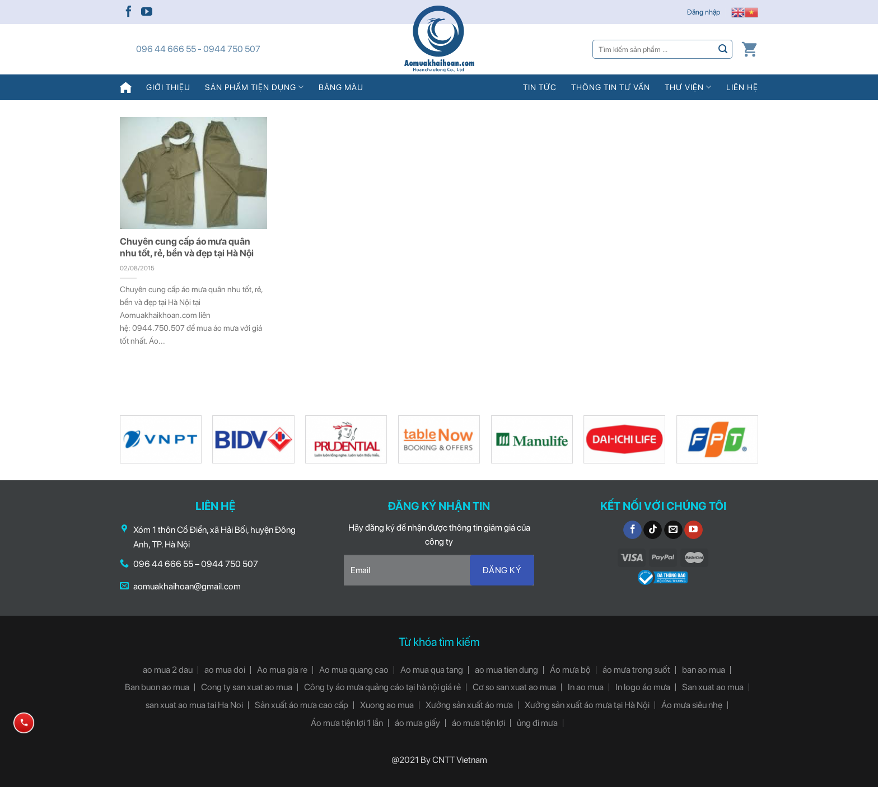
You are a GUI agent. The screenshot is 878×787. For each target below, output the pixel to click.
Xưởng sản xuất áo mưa (469, 705)
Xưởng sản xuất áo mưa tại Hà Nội (587, 705)
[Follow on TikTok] (652, 530)
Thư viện (688, 87)
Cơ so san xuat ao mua (514, 687)
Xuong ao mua (387, 705)
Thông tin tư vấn (610, 87)
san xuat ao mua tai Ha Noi (194, 705)
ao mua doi (224, 669)
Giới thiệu (168, 87)
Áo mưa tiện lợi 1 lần (347, 723)
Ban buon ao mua (157, 687)
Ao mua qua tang (431, 669)
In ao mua (586, 687)
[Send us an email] (673, 530)
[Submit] (723, 49)
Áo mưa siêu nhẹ (691, 705)
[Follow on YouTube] (146, 12)
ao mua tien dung (506, 669)
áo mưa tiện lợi (478, 723)
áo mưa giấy (417, 723)
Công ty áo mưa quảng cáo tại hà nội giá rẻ (382, 687)
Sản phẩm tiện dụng (254, 87)
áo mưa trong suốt (636, 669)
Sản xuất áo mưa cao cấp (301, 705)
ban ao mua (703, 669)
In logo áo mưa (642, 687)
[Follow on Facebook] (128, 12)
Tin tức (540, 87)
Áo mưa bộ (570, 669)
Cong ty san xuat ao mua (246, 687)
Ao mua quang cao (354, 669)
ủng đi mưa (537, 723)
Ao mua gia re (282, 669)
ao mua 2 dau (168, 669)
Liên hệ (742, 87)
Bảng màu (341, 87)
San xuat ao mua (713, 687)
